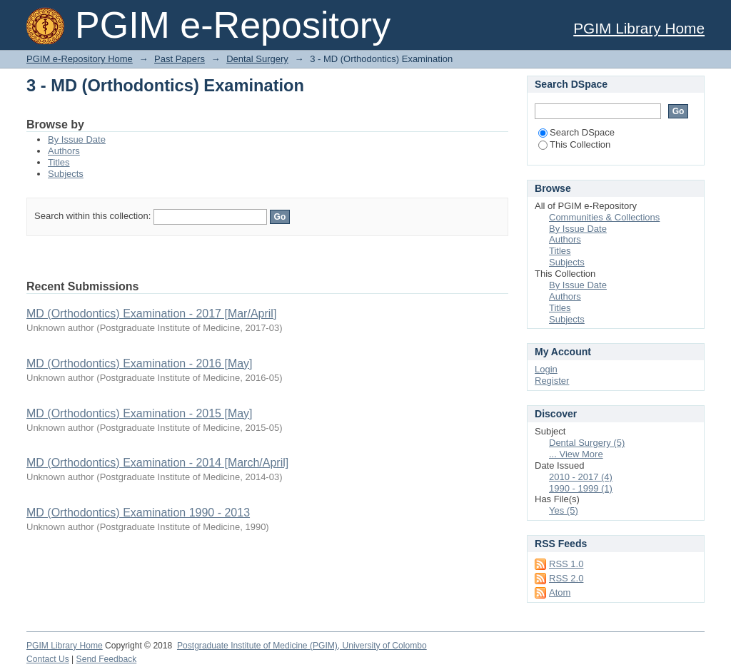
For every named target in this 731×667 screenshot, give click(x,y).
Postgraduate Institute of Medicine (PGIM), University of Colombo (302, 646)
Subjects (66, 173)
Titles (59, 162)
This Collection (574, 144)
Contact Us (47, 659)
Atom (559, 592)
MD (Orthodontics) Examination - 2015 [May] (139, 413)
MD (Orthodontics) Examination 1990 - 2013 (138, 512)
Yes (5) (563, 510)
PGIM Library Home (639, 28)
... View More (576, 454)
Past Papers (179, 59)
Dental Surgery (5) (587, 442)
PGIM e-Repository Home (79, 59)
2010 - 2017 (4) (580, 477)
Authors (64, 151)
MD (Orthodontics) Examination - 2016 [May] (139, 363)
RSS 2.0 (566, 578)
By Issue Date (77, 139)
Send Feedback (106, 659)
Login (546, 369)
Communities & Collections (604, 217)
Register (552, 380)
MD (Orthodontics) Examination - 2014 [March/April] (157, 463)
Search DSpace (576, 132)
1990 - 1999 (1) (580, 488)
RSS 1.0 (566, 564)
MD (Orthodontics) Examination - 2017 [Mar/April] (151, 313)
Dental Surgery (257, 59)
